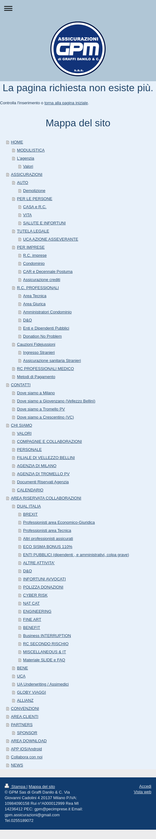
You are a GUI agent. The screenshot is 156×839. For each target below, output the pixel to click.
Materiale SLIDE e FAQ (44, 660)
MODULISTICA (31, 150)
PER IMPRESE (31, 247)
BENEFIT (31, 627)
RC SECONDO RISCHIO (46, 643)
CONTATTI (21, 384)
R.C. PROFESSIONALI (38, 287)
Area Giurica (34, 304)
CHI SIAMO (21, 425)
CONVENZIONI (25, 708)
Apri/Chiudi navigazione (78, 8)
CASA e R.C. (34, 206)
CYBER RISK (35, 595)
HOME (17, 142)
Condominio (34, 263)
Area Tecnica (34, 295)
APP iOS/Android (26, 749)
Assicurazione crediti (41, 279)
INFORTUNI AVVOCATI (44, 579)
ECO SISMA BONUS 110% (47, 546)
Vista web (142, 792)
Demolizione (34, 190)
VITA (27, 215)
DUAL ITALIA (29, 506)
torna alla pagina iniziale (66, 103)
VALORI (24, 433)
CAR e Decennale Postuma (48, 271)
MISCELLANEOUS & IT (44, 651)
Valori (28, 166)
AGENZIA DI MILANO (36, 465)
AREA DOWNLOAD (29, 740)
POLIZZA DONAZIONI (43, 587)
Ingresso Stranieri (39, 352)
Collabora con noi (26, 757)
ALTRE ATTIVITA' (38, 562)
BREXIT (30, 514)
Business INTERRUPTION (47, 635)
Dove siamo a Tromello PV (41, 409)
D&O (27, 320)
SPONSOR (27, 732)
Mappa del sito (42, 786)
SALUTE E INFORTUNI (44, 223)
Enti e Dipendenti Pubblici (46, 328)
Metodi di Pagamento (36, 376)
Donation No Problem (42, 336)
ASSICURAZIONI (26, 174)
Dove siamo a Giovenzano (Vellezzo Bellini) (56, 401)
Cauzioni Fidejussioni (36, 344)
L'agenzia (25, 158)
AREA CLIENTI (24, 716)
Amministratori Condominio (47, 312)
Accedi (145, 786)
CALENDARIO (30, 490)
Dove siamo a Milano (36, 393)
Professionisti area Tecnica (47, 530)
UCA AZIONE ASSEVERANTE (50, 239)
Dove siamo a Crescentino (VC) (45, 417)
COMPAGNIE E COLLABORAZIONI (49, 441)
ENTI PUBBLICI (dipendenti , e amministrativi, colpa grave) (76, 554)
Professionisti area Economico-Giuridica (59, 522)
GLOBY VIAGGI (31, 692)
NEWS (17, 765)
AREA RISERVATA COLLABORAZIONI (46, 498)
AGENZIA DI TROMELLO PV (43, 473)
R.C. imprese (35, 255)
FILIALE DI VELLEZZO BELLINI (46, 457)
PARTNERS (22, 724)
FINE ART (32, 619)
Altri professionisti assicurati (48, 538)
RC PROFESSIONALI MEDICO (45, 368)
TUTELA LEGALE (33, 231)
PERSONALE (29, 449)
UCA (21, 676)
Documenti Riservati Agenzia (43, 482)
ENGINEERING (37, 611)
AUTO (22, 182)
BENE (22, 668)
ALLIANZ (25, 700)
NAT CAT (31, 603)
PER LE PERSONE (34, 198)
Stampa (15, 786)
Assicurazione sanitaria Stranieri (52, 360)
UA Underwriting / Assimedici (43, 684)
